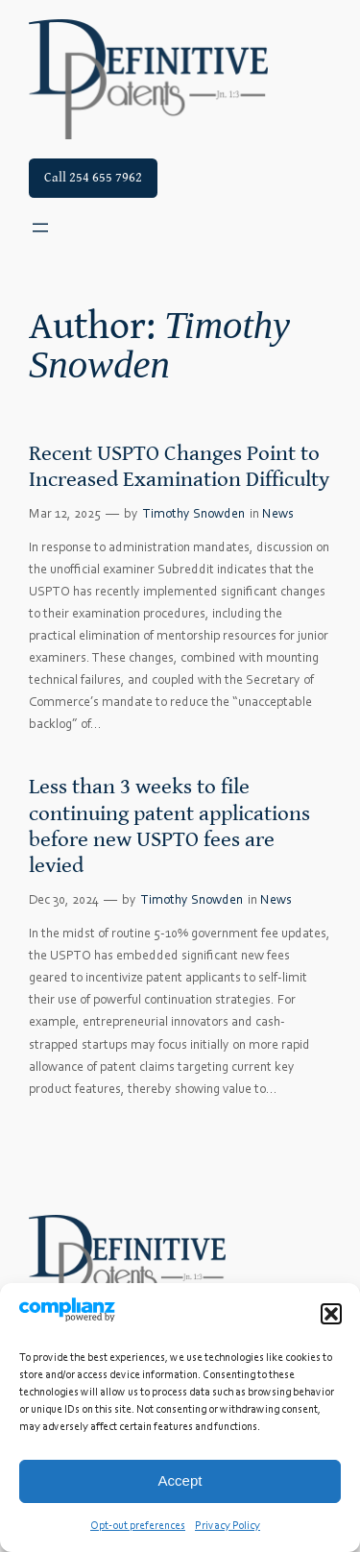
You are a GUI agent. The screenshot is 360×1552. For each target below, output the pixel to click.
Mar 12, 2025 (65, 514)
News (278, 514)
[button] (331, 1313)
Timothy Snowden (194, 514)
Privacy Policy (227, 1526)
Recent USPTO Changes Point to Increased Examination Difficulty (179, 466)
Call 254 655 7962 (93, 177)
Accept (180, 1480)
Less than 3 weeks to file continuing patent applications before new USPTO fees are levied (169, 826)
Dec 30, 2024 (64, 900)
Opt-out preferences (137, 1526)
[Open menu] (40, 227)
